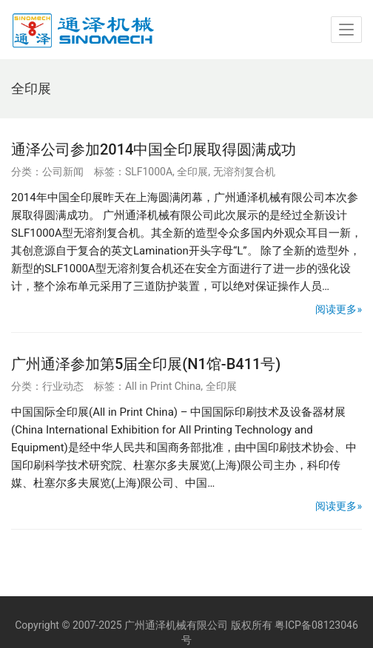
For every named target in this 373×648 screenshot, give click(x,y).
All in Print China (163, 386)
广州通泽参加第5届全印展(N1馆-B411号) (145, 364)
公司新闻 (63, 172)
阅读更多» (338, 309)
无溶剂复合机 (244, 172)
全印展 (192, 172)
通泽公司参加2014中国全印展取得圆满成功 (153, 149)
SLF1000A (148, 172)
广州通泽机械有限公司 (176, 625)
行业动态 (63, 386)
